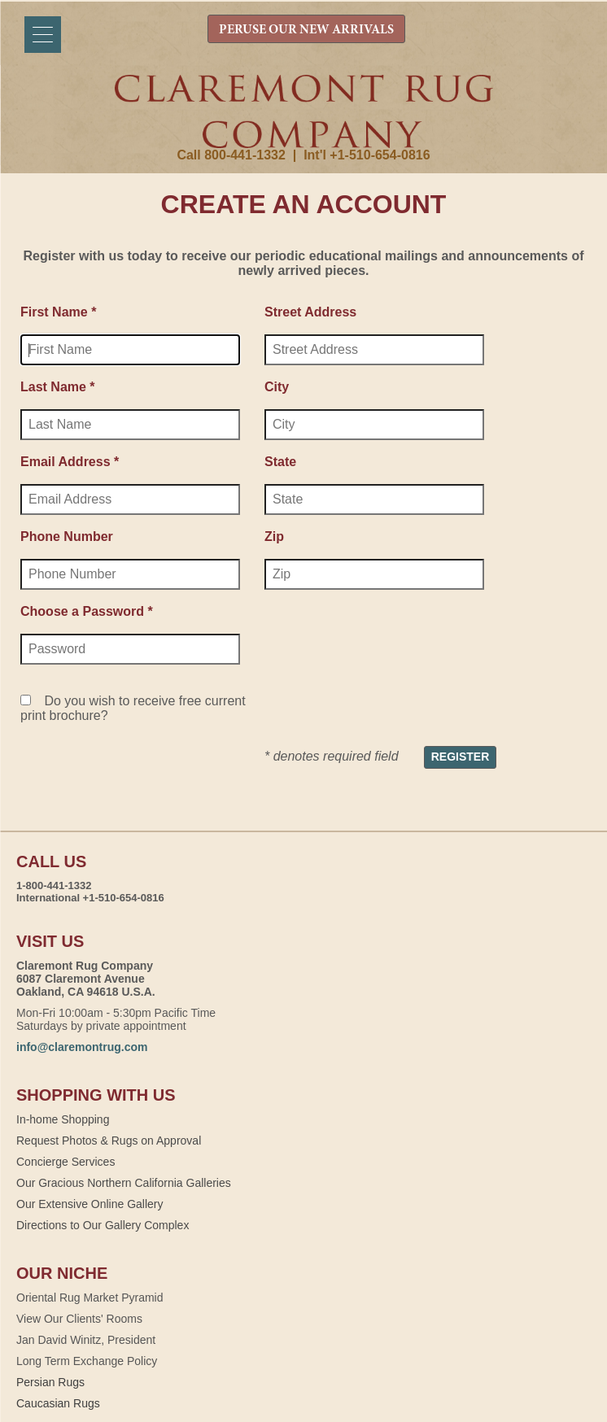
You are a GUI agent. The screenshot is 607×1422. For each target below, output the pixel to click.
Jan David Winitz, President (85, 1339)
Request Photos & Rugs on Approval (108, 1140)
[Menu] (42, 34)
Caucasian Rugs (58, 1403)
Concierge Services (65, 1161)
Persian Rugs (50, 1382)
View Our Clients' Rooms (79, 1318)
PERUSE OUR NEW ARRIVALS (306, 30)
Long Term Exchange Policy (86, 1360)
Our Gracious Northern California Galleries (123, 1182)
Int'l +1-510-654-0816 (367, 155)
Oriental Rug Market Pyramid (90, 1297)
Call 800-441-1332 (231, 155)
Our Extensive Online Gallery (90, 1203)
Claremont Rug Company (303, 111)
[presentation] (388, 642)
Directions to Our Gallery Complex (102, 1225)
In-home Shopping (62, 1119)
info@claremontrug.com (81, 1046)
